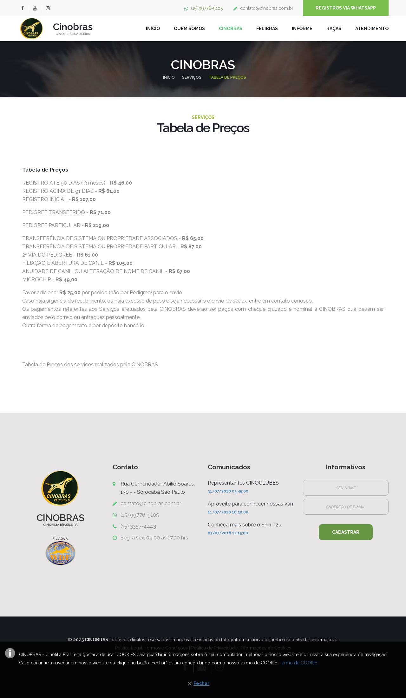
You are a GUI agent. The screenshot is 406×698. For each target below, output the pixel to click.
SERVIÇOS (191, 77)
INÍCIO (153, 28)
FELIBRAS (267, 28)
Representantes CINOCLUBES (243, 483)
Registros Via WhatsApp (346, 7)
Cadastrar (345, 532)
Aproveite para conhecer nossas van (250, 504)
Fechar (201, 683)
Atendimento (372, 28)
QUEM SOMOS (189, 28)
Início (169, 77)
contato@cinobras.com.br (266, 8)
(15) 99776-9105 (207, 8)
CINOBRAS (230, 28)
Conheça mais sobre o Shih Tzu (244, 525)
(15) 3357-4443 (138, 526)
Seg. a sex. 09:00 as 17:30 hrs (154, 538)
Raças (333, 28)
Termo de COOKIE (298, 662)
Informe (302, 28)
